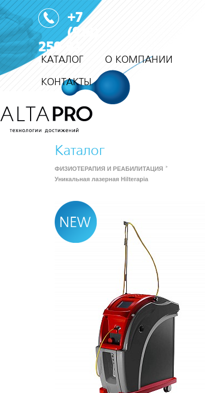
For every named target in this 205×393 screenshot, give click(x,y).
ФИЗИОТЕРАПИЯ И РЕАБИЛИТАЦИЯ (109, 168)
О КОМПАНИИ (139, 60)
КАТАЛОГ (62, 60)
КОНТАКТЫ (66, 82)
